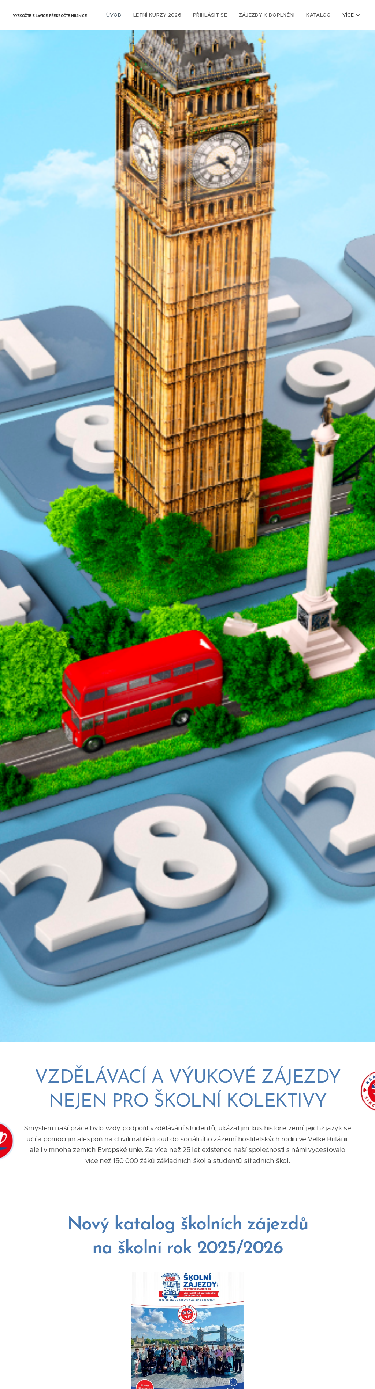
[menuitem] (119, 15)
